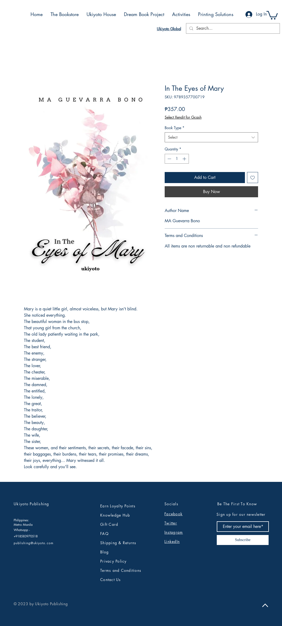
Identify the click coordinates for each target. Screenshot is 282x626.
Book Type (174, 127)
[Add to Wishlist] (252, 177)
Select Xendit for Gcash (183, 117)
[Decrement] (168, 158)
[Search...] (232, 28)
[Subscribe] (242, 540)
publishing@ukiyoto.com (33, 543)
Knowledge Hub (115, 515)
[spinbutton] (177, 158)
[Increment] (185, 158)
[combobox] (211, 137)
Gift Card (109, 524)
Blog (104, 551)
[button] (272, 14)
